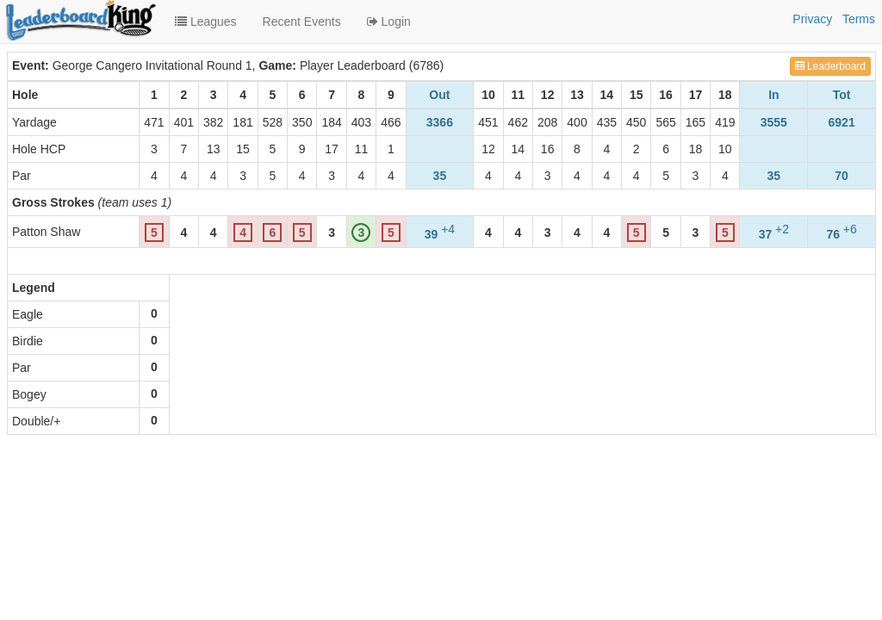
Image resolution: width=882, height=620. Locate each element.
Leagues (206, 21)
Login (389, 21)
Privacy (812, 19)
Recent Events (302, 21)
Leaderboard (830, 66)
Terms (858, 19)
